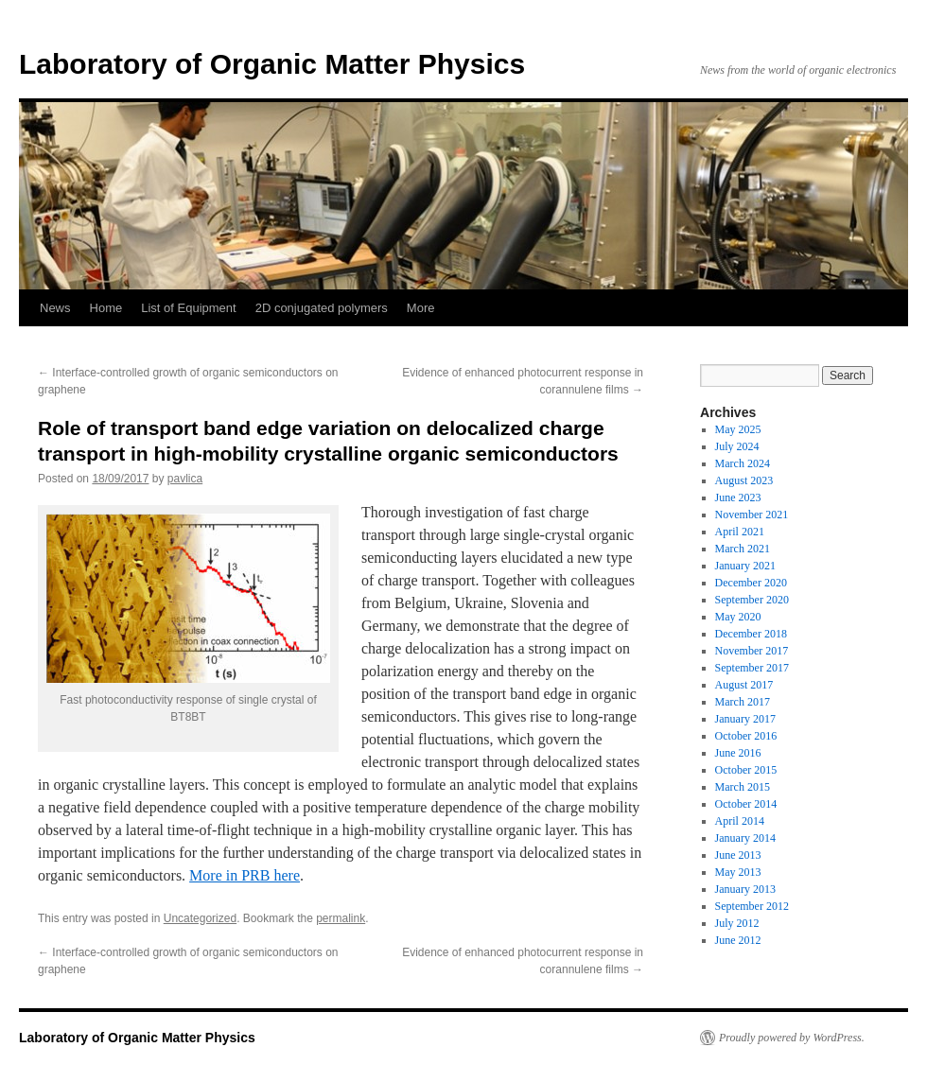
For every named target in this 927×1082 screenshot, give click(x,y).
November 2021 (752, 514)
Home (106, 308)
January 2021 (745, 565)
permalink (340, 918)
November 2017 (752, 650)
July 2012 (737, 923)
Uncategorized (200, 918)
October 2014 (746, 804)
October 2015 (746, 770)
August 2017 (744, 684)
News (55, 308)
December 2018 (751, 633)
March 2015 (742, 787)
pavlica (184, 478)
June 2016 (738, 752)
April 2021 (739, 531)
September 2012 (752, 906)
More (421, 308)
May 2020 (738, 616)
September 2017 (752, 667)
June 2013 (738, 855)
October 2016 (746, 735)
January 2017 (745, 718)
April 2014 (739, 821)
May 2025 (738, 429)
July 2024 (737, 446)
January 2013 (745, 889)
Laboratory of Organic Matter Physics (272, 63)
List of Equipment (188, 308)
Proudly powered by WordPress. (792, 1037)
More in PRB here (244, 875)
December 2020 (751, 582)
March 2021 (742, 548)
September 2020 (752, 599)
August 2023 (744, 480)
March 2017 (742, 701)
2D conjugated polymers (321, 308)
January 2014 (745, 838)
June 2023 (738, 497)
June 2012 (738, 940)
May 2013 (738, 872)
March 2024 (742, 463)
